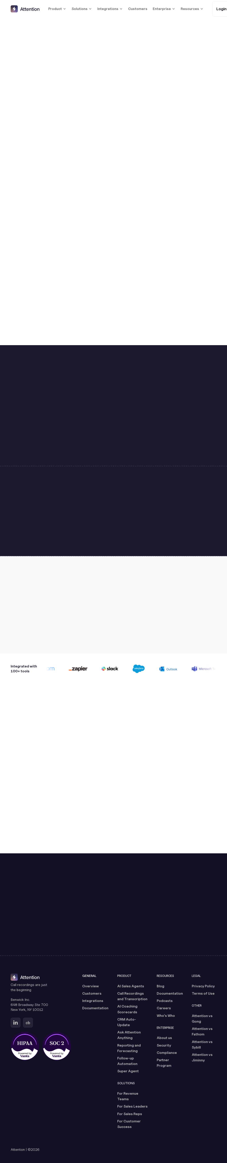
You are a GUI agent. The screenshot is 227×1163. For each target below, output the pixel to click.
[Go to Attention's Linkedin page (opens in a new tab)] (15, 1022)
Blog (160, 986)
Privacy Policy (203, 986)
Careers (164, 1008)
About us (164, 1038)
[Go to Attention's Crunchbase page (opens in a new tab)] (28, 1022)
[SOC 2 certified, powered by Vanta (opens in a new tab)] (57, 1046)
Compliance (167, 1053)
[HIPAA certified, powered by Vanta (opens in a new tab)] (25, 1046)
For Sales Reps (129, 1114)
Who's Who (166, 1015)
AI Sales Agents (130, 986)
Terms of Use (203, 993)
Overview (90, 986)
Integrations (92, 1001)
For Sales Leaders (132, 1106)
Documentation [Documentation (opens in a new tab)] (95, 1008)
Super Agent (128, 1071)
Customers (137, 9)
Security (164, 1045)
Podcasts (165, 1001)
